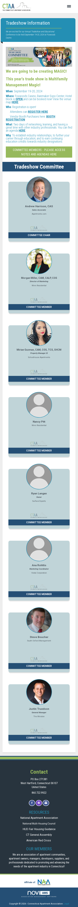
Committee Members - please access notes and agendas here (39, 152)
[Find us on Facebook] (32, 803)
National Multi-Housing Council (39, 823)
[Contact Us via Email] (46, 803)
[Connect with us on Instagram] (39, 803)
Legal (66, 903)
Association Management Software (39, 894)
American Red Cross (39, 840)
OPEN (19, 99)
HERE (15, 102)
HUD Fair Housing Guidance (39, 829)
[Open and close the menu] (53, 6)
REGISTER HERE (38, 112)
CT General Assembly (39, 834)
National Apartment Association (39, 817)
